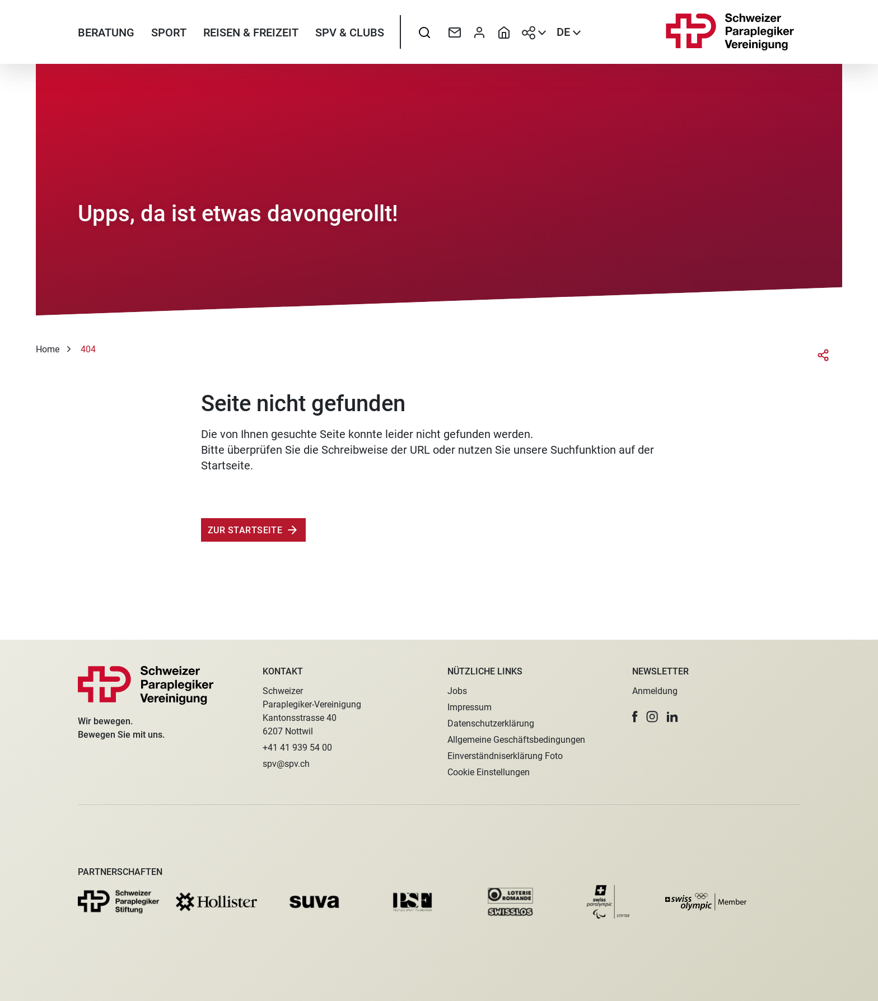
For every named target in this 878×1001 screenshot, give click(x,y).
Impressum (469, 707)
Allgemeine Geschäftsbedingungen (516, 739)
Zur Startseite (245, 538)
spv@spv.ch (286, 763)
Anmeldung (655, 691)
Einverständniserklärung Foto (505, 756)
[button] (635, 717)
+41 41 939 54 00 (297, 747)
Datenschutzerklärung (490, 723)
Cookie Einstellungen (488, 772)
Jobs (457, 691)
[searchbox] (424, 36)
